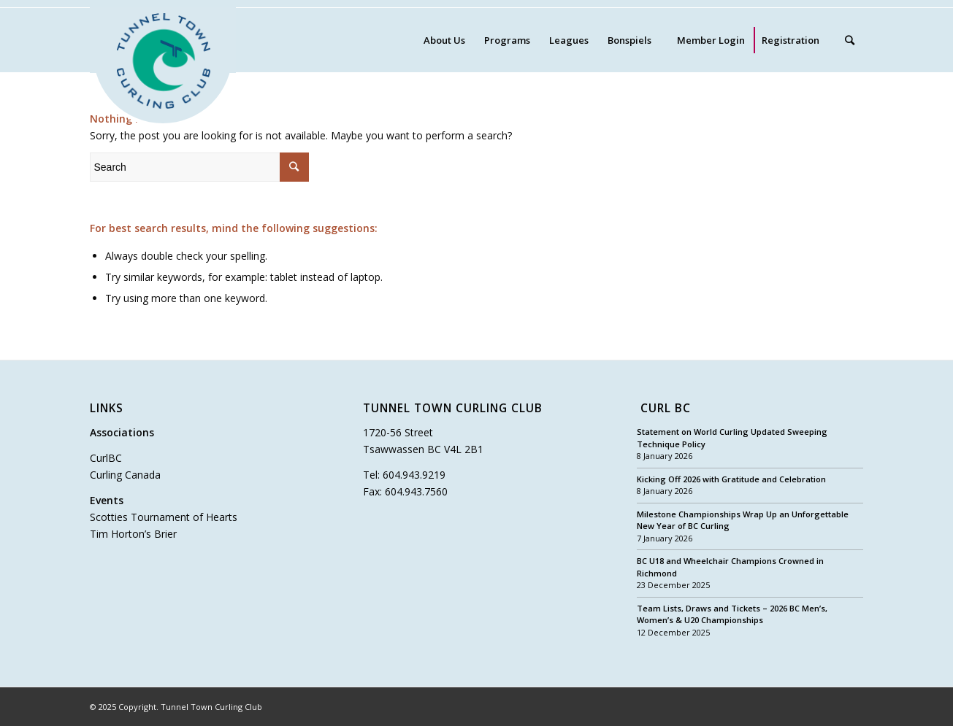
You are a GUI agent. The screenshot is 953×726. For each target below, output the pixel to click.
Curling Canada (125, 475)
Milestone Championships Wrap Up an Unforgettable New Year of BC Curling (743, 520)
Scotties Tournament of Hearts (163, 517)
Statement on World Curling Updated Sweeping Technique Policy (732, 437)
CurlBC (106, 458)
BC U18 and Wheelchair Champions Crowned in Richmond (730, 567)
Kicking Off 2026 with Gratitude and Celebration (731, 479)
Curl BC (665, 409)
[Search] (849, 40)
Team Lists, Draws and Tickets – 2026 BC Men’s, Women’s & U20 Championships (732, 614)
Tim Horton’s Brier (133, 534)
